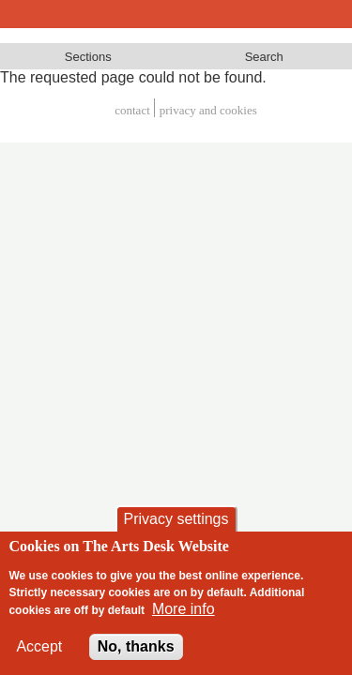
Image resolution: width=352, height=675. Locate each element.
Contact (132, 110)
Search (264, 57)
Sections (88, 57)
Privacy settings (175, 519)
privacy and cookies (208, 110)
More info (183, 609)
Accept (39, 646)
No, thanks (136, 646)
